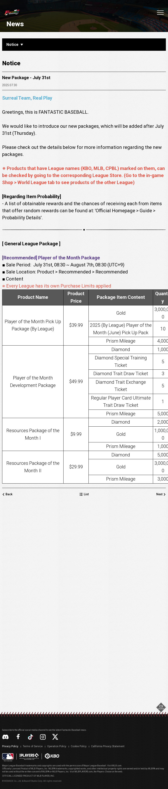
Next (155, 618)
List (87, 618)
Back (13, 618)
